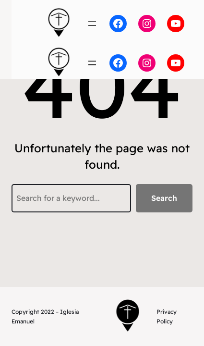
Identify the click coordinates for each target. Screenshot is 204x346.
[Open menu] (92, 23)
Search (164, 198)
